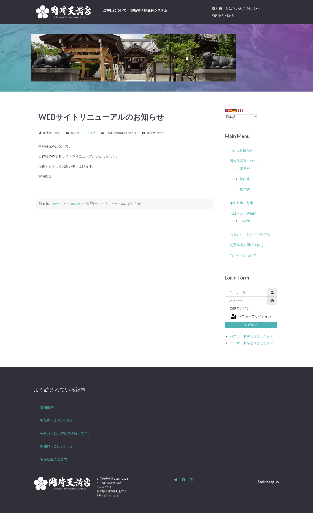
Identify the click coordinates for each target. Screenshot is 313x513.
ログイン (251, 324)
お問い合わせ (253, 245)
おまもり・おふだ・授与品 (250, 234)
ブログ (90, 133)
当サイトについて (243, 255)
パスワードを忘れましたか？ (251, 336)
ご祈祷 (245, 221)
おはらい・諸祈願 (243, 213)
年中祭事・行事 (241, 203)
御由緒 (245, 179)
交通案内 (236, 245)
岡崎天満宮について (245, 161)
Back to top (268, 482)
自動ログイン (240, 308)
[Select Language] (241, 116)
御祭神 (245, 169)
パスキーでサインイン (250, 317)
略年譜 (245, 190)
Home (234, 150)
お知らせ (246, 150)
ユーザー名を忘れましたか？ (251, 343)
